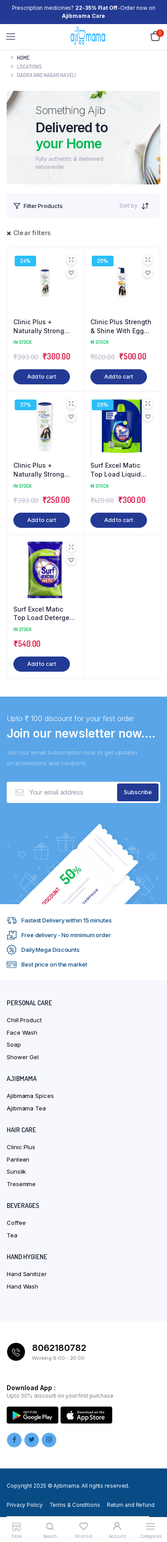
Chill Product (24, 1020)
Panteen (18, 1159)
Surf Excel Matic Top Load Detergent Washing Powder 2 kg (44, 613)
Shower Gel (23, 1057)
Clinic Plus (21, 1146)
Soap (14, 1044)
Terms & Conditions (74, 1504)
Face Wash (22, 1032)
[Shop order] (148, 206)
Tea (12, 1235)
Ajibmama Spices (30, 1095)
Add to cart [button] (41, 376)
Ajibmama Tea (26, 1108)
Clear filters (32, 233)
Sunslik (16, 1171)
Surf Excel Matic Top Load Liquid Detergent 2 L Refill (120, 469)
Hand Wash (22, 1286)
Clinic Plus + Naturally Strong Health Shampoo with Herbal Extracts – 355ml (44, 326)
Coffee (16, 1222)
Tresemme (21, 1183)
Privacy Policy (25, 1504)
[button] (71, 272)
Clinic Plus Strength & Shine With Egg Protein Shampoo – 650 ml (120, 326)
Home (23, 57)
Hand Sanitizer (27, 1273)
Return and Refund (131, 1504)
